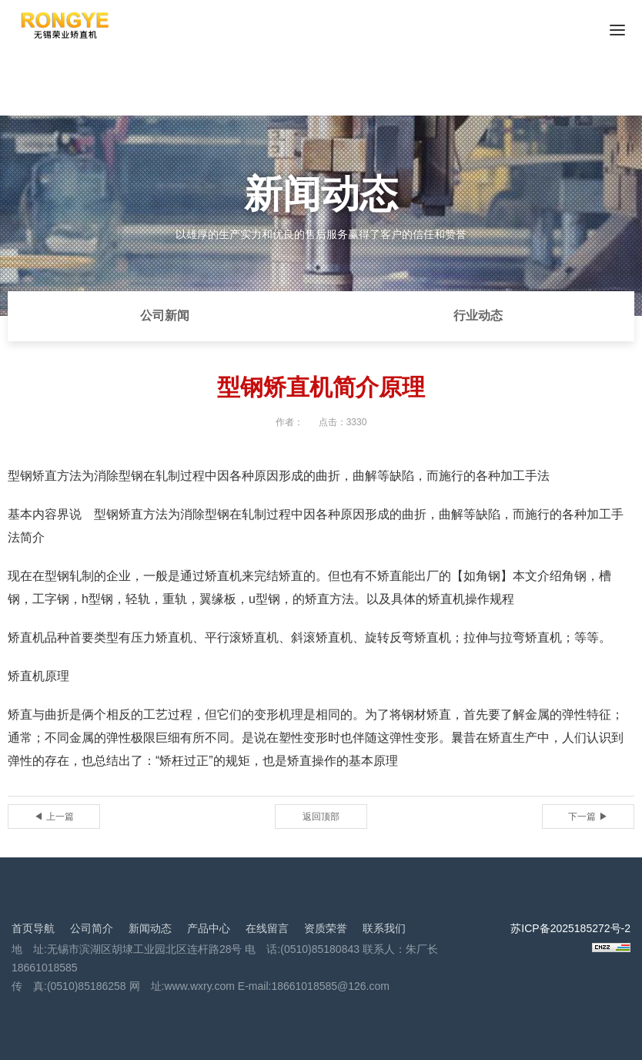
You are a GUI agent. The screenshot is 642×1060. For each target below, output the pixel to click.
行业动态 (478, 315)
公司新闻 (164, 315)
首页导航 (33, 928)
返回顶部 (321, 816)
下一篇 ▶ (587, 816)
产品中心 (208, 928)
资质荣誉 (325, 928)
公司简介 (91, 928)
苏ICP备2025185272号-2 (570, 928)
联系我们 (384, 928)
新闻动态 (150, 928)
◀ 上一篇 (53, 816)
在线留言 (267, 928)
